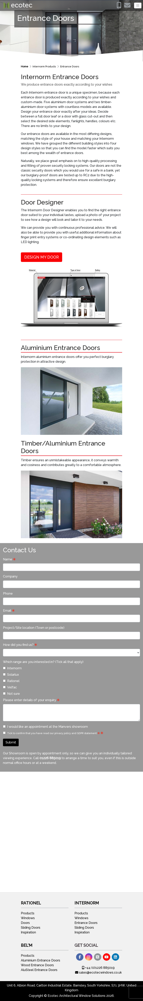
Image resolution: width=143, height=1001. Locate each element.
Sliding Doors (30, 927)
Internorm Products (44, 66)
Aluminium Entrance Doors (40, 960)
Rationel (11, 681)
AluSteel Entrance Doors (39, 970)
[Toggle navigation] (137, 5)
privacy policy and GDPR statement (75, 733)
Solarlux (11, 674)
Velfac (10, 687)
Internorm (12, 668)
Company (10, 576)
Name (7, 559)
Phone (8, 593)
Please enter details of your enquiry (29, 700)
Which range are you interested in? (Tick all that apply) (43, 662)
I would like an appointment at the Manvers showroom (45, 727)
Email (7, 610)
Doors (25, 923)
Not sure (11, 694)
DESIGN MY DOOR (41, 257)
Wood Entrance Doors (37, 965)
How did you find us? (18, 645)
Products (27, 913)
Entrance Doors (69, 66)
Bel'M (26, 945)
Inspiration (28, 932)
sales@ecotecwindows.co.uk (98, 972)
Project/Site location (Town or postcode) (33, 628)
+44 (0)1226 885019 (98, 968)
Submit (11, 742)
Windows (28, 918)
